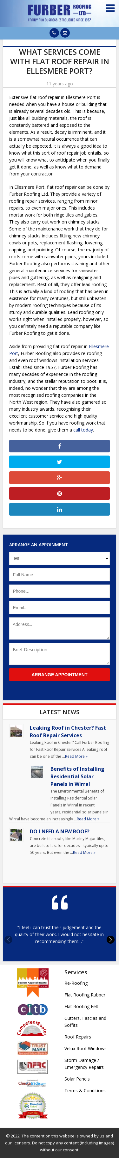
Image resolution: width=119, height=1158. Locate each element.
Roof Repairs (77, 1037)
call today (83, 430)
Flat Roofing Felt (81, 1006)
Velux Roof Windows (85, 1048)
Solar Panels (77, 1079)
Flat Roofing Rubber (84, 995)
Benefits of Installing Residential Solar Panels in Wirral (77, 776)
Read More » (76, 756)
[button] (111, 940)
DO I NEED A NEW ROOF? (59, 831)
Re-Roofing (76, 983)
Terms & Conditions (85, 1091)
